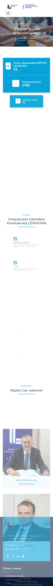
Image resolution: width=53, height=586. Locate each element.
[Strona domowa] (23, 7)
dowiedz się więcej (26, 38)
